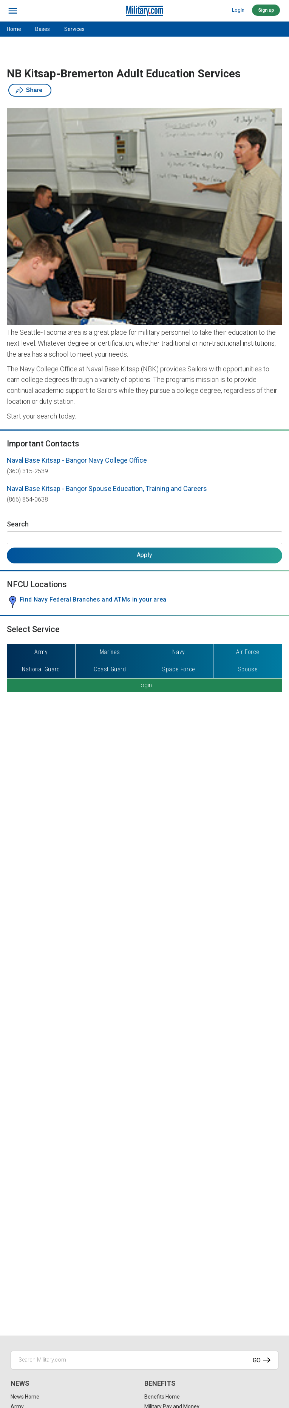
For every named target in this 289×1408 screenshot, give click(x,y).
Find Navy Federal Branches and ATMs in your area (93, 599)
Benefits (160, 1383)
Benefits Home (162, 1397)
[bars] (13, 11)
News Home (25, 1397)
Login (238, 10)
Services (74, 29)
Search (18, 524)
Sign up (266, 10)
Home (14, 29)
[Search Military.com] (144, 1360)
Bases (42, 29)
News (20, 1383)
